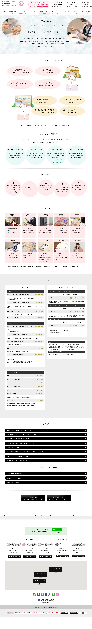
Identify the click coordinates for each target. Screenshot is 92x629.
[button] (56, 581)
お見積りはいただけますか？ (15, 493)
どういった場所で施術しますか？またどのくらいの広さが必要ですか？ (27, 457)
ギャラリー (33, 12)
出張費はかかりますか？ (14, 452)
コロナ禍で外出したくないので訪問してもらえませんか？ (23, 436)
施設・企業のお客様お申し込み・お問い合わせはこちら (62, 509)
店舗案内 (23, 12)
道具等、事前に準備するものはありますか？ (20, 463)
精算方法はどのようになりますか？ (17, 487)
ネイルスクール (55, 12)
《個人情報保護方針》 (46, 615)
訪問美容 (44, 12)
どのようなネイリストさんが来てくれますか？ (20, 441)
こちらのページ (57, 162)
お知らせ (86, 12)
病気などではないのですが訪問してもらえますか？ (21, 430)
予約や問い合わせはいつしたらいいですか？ (20, 468)
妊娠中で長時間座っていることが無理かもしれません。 (23, 447)
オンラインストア (65, 12)
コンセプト (12, 12)
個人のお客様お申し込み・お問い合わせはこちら (29, 509)
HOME (3, 12)
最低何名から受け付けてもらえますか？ (18, 482)
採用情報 (76, 12)
